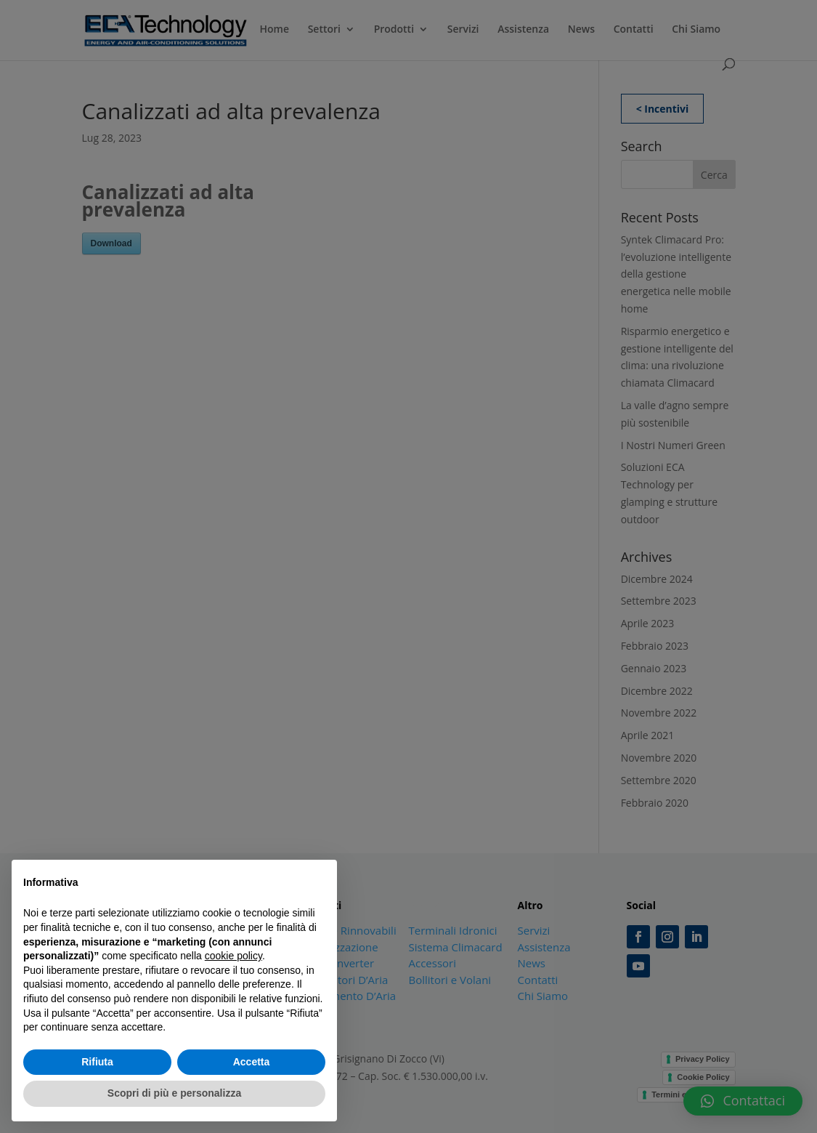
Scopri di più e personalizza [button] (174, 1093)
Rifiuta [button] (97, 1062)
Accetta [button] (251, 1062)
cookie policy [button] (233, 955)
